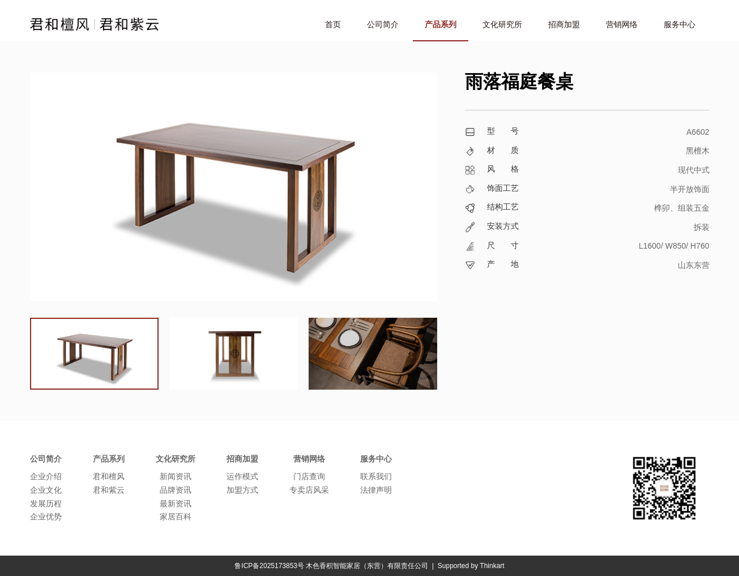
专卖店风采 (309, 489)
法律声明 (376, 489)
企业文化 (46, 489)
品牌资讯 (175, 489)
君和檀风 (109, 476)
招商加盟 (564, 24)
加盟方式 (242, 489)
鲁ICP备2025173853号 (269, 566)
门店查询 (309, 476)
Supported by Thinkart (471, 566)
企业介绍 (46, 476)
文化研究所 (502, 24)
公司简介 (383, 24)
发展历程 (46, 503)
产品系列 (440, 24)
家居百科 (175, 516)
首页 (333, 24)
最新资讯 (175, 503)
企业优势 (46, 516)
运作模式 (242, 476)
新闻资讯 (175, 476)
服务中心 (679, 24)
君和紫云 (109, 489)
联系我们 (376, 476)
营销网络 (622, 24)
